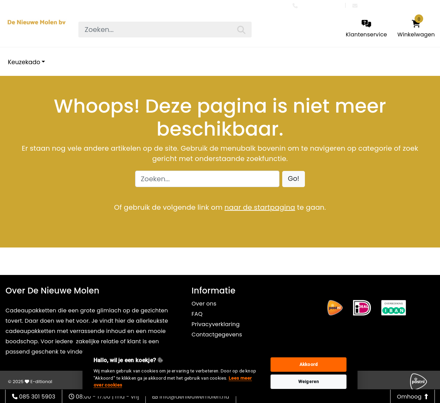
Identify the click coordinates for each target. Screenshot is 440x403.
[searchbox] (164, 29)
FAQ (196, 314)
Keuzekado (24, 62)
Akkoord (308, 364)
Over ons (203, 304)
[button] (293, 179)
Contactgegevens (216, 334)
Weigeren (308, 381)
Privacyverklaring (215, 324)
